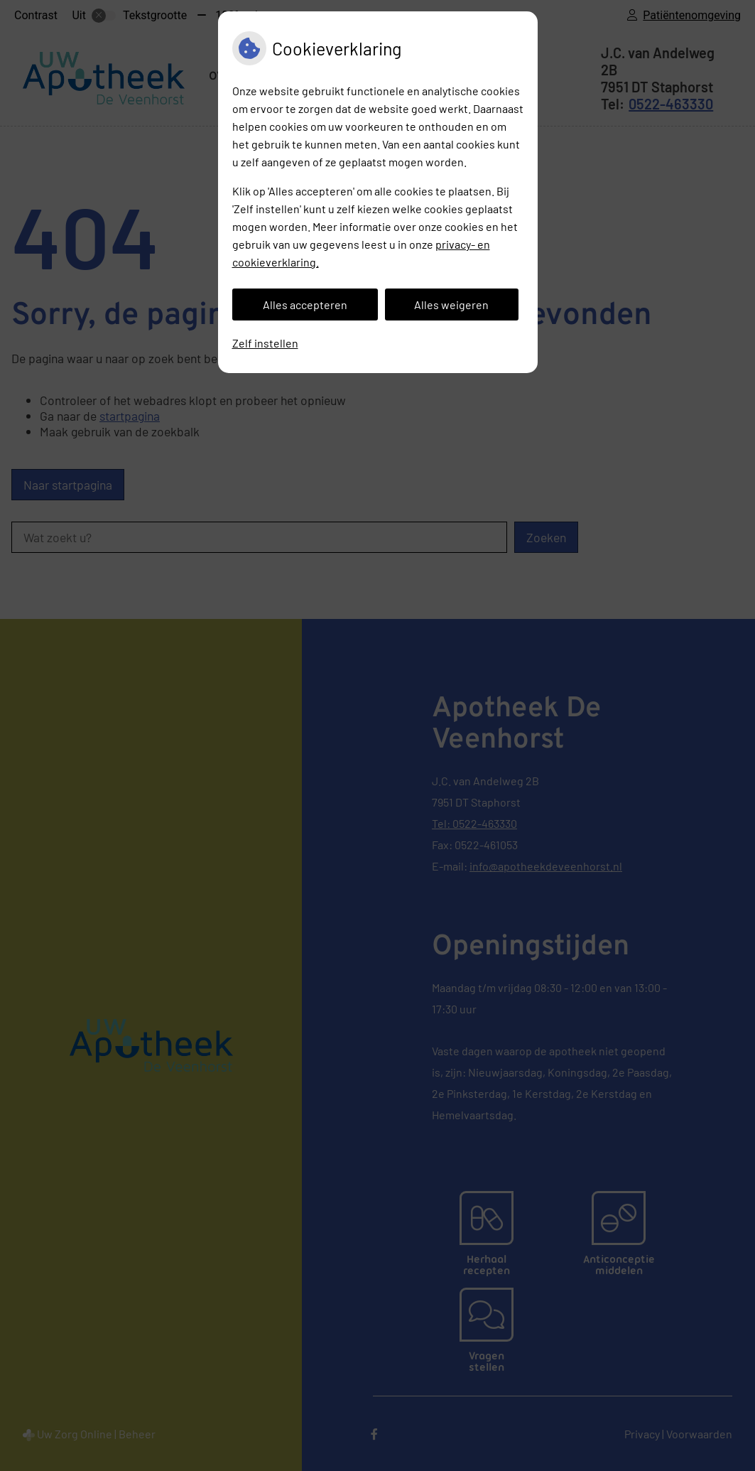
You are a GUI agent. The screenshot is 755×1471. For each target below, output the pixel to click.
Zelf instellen (265, 343)
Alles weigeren (451, 304)
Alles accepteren (305, 304)
